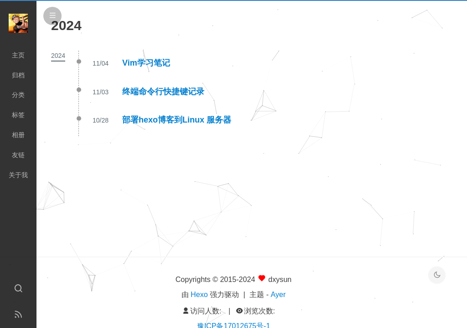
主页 (18, 55)
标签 (18, 114)
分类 (18, 94)
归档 (18, 75)
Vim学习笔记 (146, 62)
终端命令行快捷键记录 (163, 91)
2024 (58, 55)
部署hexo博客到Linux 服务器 (176, 119)
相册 (18, 134)
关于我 (18, 175)
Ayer (278, 294)
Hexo (199, 294)
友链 (18, 155)
